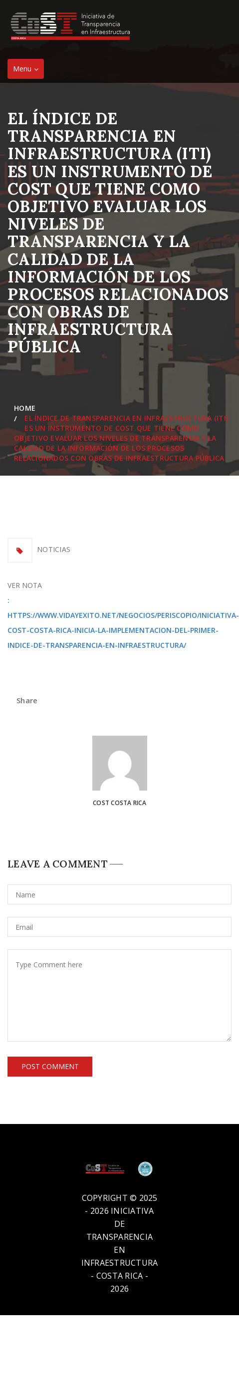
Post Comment (50, 1066)
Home (27, 408)
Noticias (53, 549)
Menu (28, 71)
